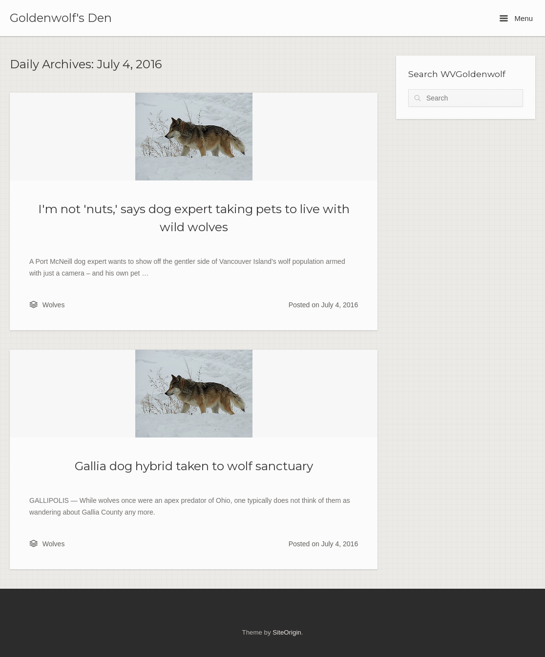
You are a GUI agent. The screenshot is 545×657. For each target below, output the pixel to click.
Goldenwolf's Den (61, 18)
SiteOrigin (286, 632)
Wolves (53, 305)
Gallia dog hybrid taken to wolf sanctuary (194, 465)
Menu (516, 18)
